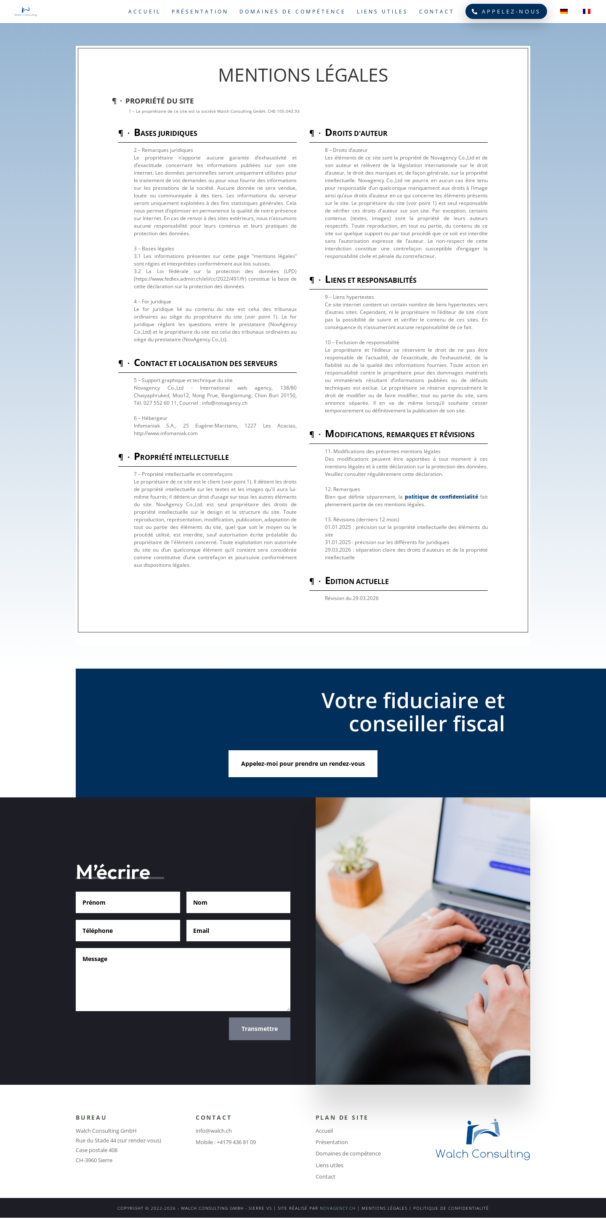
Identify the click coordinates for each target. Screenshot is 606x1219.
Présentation (200, 12)
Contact (436, 12)
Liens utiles (382, 12)
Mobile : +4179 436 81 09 (226, 1142)
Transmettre (260, 1029)
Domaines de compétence (292, 12)
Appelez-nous (506, 11)
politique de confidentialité (441, 496)
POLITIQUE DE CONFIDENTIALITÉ (451, 1208)
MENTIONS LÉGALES (384, 1208)
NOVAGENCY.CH (338, 1208)
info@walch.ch (214, 1130)
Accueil (144, 12)
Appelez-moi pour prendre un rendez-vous (303, 764)
